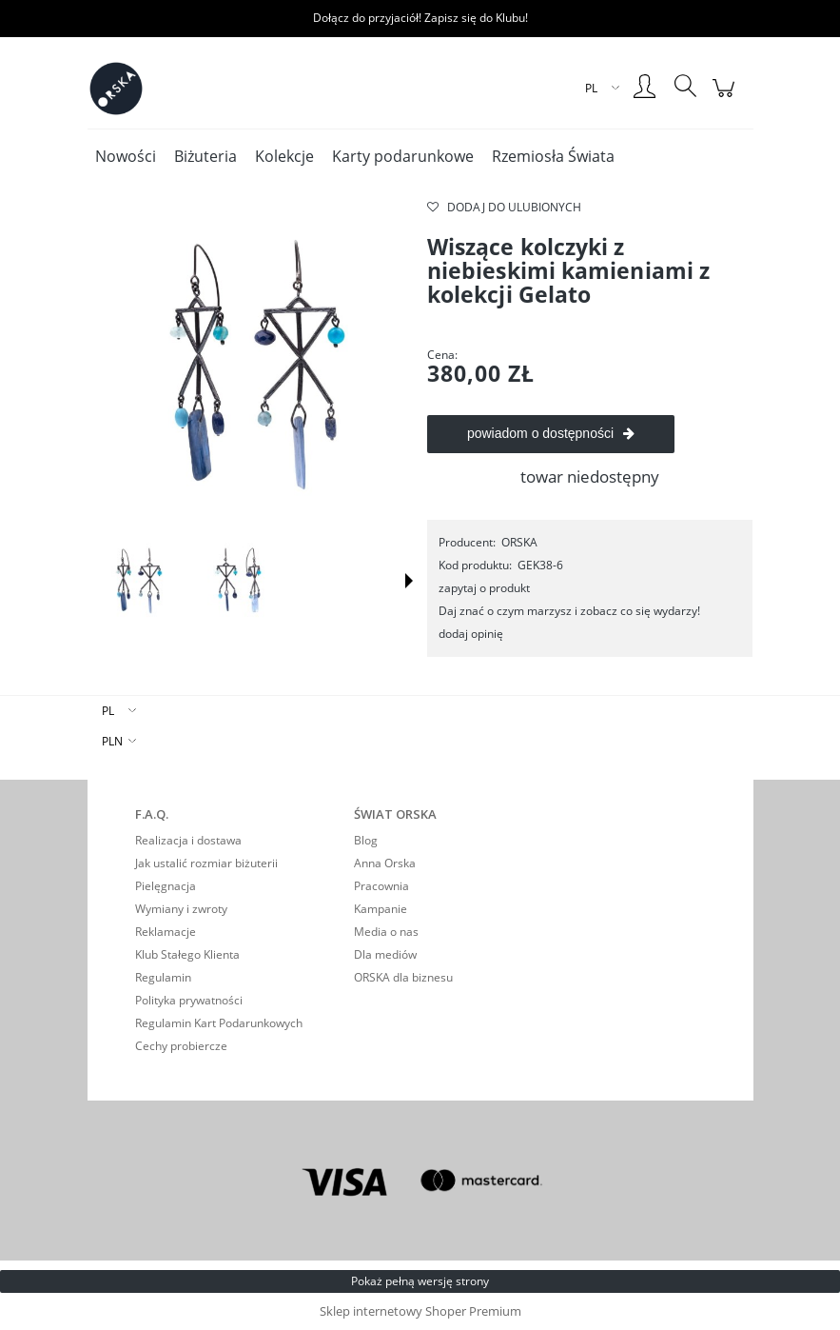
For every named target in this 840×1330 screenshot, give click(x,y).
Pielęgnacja (165, 886)
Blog (366, 840)
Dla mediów (385, 954)
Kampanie (380, 909)
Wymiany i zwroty (181, 909)
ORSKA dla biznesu (403, 977)
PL (108, 711)
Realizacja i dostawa (188, 840)
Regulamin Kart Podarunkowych (219, 1023)
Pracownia (381, 886)
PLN (112, 741)
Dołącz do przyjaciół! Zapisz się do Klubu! (420, 18)
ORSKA (519, 542)
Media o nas (386, 931)
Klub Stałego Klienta (187, 954)
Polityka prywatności (189, 1000)
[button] (409, 580)
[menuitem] (126, 156)
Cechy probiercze (181, 1046)
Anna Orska (385, 863)
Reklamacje (165, 931)
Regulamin (163, 977)
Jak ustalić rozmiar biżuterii (206, 863)
